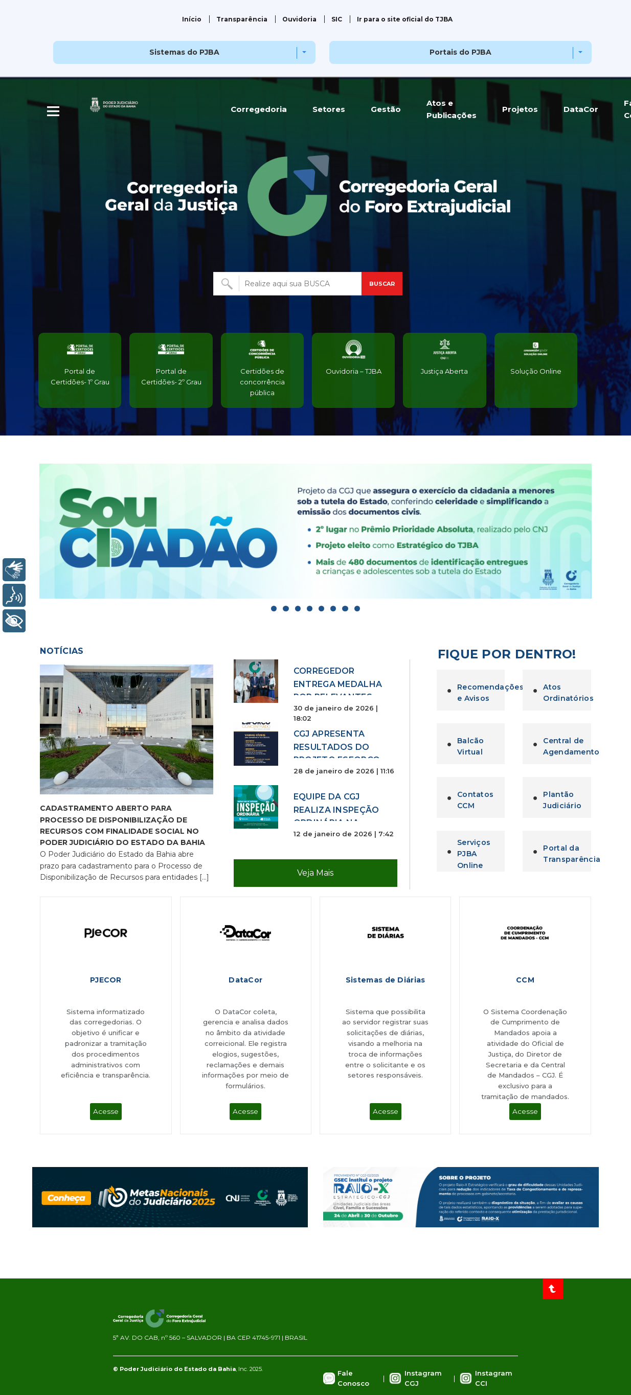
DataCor (581, 109)
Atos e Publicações (451, 109)
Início (191, 19)
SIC (336, 19)
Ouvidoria (299, 19)
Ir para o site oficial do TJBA (405, 19)
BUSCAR (382, 283)
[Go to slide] (274, 608)
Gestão (386, 109)
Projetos (520, 109)
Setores (328, 109)
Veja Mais (315, 873)
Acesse (106, 1111)
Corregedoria (259, 109)
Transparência (241, 19)
